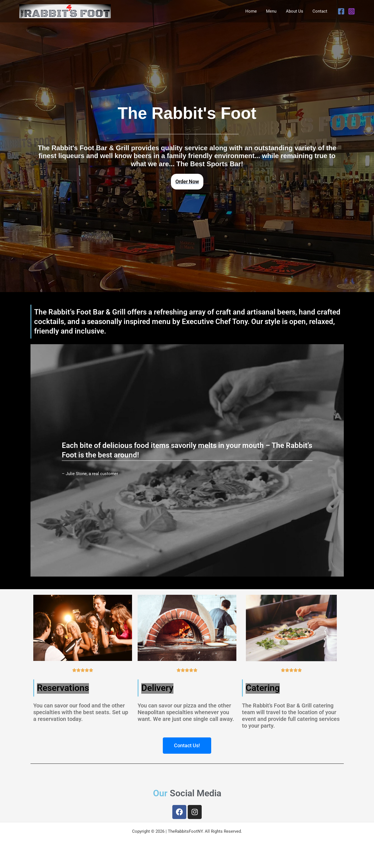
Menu (274, 11)
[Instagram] (351, 11)
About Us (296, 11)
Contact (320, 11)
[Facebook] (341, 11)
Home (254, 11)
